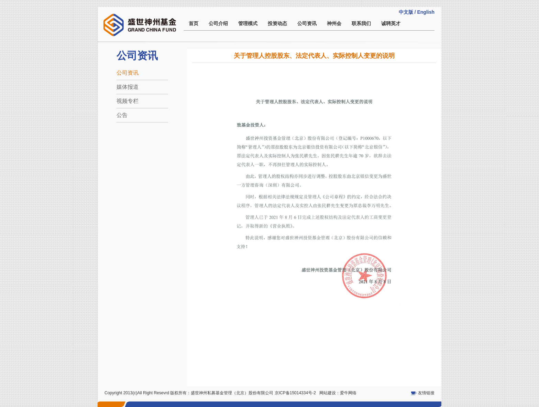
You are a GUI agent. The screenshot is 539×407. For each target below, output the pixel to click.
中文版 (406, 12)
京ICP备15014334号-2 (295, 392)
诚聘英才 (390, 23)
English (425, 12)
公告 (122, 115)
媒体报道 (128, 87)
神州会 (334, 23)
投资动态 (277, 23)
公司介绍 (218, 23)
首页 (193, 23)
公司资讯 (307, 23)
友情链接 (426, 392)
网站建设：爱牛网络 (337, 392)
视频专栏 (128, 101)
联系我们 (361, 23)
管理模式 (247, 23)
